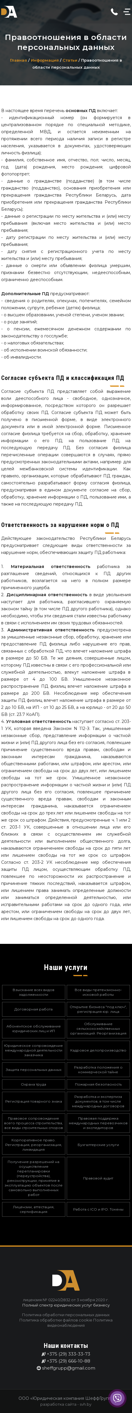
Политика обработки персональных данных (66, 1314)
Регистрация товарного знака (33, 1101)
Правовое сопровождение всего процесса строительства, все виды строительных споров (33, 1123)
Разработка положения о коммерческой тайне (98, 1069)
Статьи (70, 60)
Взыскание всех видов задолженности (33, 992)
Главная (19, 60)
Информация (45, 60)
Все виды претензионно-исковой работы (98, 992)
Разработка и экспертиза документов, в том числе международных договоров (98, 1101)
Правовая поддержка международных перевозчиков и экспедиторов (98, 1123)
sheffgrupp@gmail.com (68, 1368)
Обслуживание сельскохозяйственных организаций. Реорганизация (98, 1028)
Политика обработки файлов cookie (55, 1320)
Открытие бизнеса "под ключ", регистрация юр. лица (98, 1009)
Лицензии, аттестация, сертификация (33, 1209)
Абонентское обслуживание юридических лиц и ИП (33, 1028)
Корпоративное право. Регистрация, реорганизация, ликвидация (33, 1145)
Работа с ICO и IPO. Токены (98, 1209)
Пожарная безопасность (98, 1084)
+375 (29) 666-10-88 (68, 1361)
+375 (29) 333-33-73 (68, 1354)
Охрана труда (33, 1084)
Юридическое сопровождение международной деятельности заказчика (33, 1050)
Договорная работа (33, 1009)
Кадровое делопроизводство (98, 1050)
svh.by (85, 1404)
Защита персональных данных (33, 1069)
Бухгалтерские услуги (98, 1144)
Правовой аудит (98, 1178)
